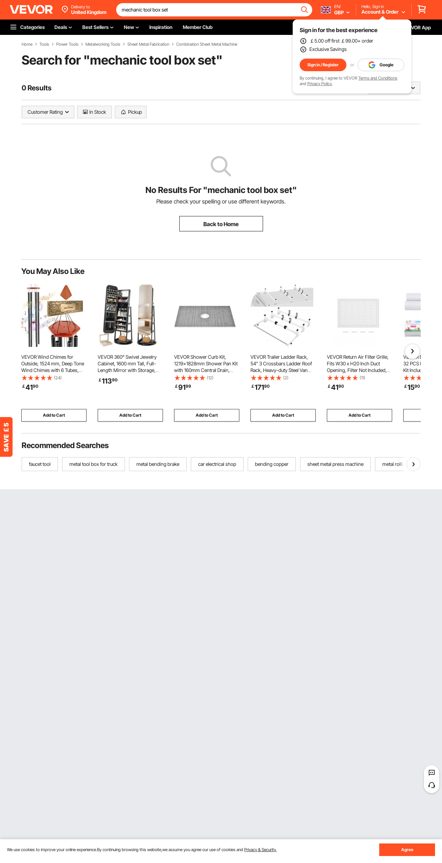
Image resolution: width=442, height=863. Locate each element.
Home (27, 44)
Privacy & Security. (260, 849)
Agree (407, 849)
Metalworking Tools (102, 44)
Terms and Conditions (377, 78)
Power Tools (67, 44)
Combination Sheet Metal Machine (206, 44)
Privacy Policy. (319, 83)
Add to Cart (54, 415)
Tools (44, 44)
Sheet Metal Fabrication (148, 44)
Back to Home (221, 224)
